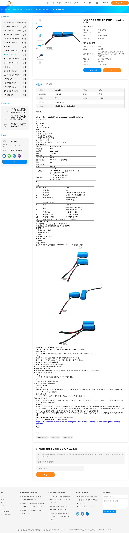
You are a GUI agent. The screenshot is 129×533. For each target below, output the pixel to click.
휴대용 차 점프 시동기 (14, 91)
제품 (2, 499)
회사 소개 (4, 502)
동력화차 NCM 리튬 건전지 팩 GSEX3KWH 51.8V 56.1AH (59, 507)
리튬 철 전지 (14, 67)
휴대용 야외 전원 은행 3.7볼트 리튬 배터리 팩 (32, 512)
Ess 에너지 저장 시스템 (14, 35)
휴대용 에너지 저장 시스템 (14, 23)
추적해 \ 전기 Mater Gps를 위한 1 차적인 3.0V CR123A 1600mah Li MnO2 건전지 (18, 117)
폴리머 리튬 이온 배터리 (14, 59)
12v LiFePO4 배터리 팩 (14, 51)
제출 (45, 474)
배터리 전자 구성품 (14, 87)
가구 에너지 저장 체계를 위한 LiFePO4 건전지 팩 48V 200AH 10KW (60, 516)
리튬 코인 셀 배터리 (14, 83)
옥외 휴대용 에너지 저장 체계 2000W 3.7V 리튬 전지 (31, 498)
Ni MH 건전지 (14, 79)
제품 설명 (48, 84)
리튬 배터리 (55, 437)
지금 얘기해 (120, 3)
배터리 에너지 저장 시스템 (14, 31)
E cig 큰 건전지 (14, 95)
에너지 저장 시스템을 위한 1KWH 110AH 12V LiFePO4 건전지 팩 (33, 505)
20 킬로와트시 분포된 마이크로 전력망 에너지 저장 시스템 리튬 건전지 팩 (60, 499)
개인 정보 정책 (6, 514)
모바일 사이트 (5, 511)
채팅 (14, 161)
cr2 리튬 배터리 (42, 437)
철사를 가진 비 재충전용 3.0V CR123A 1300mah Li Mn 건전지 (18, 124)
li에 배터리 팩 (68, 437)
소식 (2, 505)
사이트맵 (4, 508)
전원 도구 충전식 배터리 (14, 75)
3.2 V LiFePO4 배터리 (14, 43)
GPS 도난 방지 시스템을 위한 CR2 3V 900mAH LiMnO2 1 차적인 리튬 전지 (18, 110)
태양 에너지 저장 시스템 (14, 27)
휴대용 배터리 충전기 (14, 71)
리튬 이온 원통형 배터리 (14, 39)
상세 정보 (39, 84)
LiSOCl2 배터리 (14, 47)
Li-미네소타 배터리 (14, 55)
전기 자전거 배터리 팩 (14, 63)
